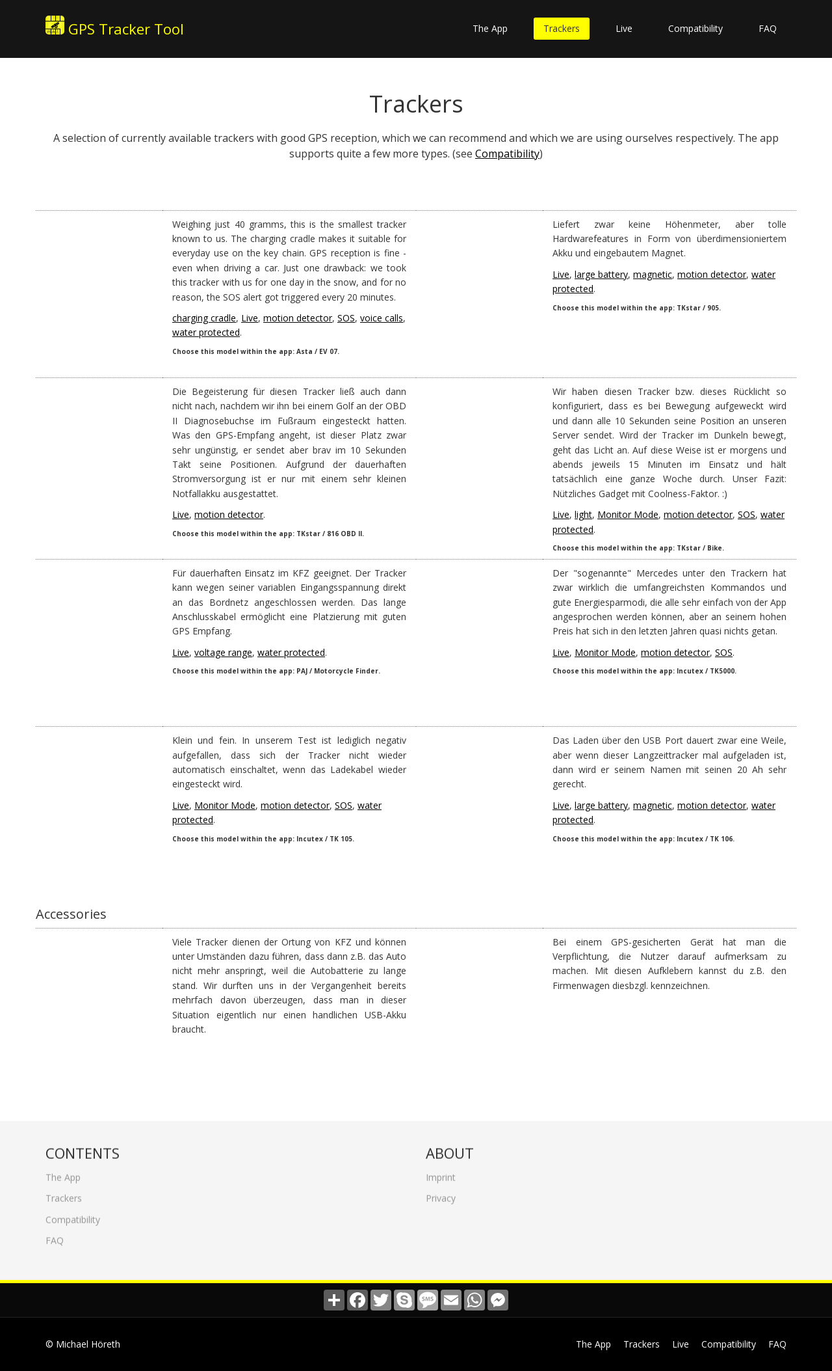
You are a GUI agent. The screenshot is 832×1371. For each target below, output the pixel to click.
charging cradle (204, 318)
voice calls (381, 318)
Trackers (561, 28)
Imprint (441, 1173)
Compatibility (695, 28)
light (583, 514)
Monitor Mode (627, 514)
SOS (346, 318)
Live (624, 28)
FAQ (768, 28)
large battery (601, 274)
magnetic (652, 274)
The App (490, 28)
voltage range (223, 652)
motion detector (297, 318)
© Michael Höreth (83, 1344)
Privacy (441, 1194)
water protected (206, 332)
